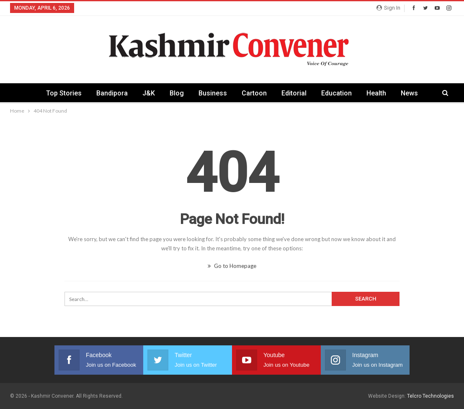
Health (376, 93)
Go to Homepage (232, 265)
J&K (148, 93)
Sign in (388, 8)
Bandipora (112, 93)
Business (212, 93)
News (409, 93)
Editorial (294, 93)
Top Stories (64, 93)
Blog (177, 93)
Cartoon (254, 93)
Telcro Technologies (430, 396)
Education (336, 93)
